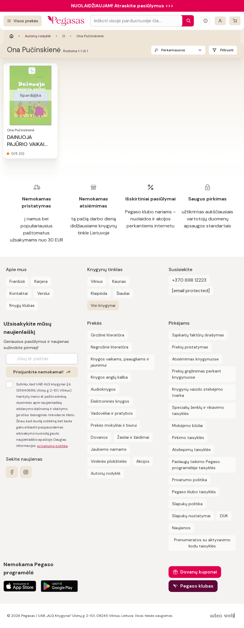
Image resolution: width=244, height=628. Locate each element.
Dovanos (99, 437)
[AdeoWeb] (223, 616)
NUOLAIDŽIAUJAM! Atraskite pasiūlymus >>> (122, 6)
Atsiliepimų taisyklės (191, 449)
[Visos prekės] (23, 21)
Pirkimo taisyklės (188, 437)
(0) (21, 153)
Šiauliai (123, 293)
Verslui (43, 293)
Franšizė (17, 281)
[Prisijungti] (220, 20)
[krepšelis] (234, 20)
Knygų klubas (22, 305)
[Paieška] (187, 21)
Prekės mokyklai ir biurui (114, 425)
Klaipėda (99, 293)
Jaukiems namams (109, 449)
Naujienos (181, 527)
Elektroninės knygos (110, 401)
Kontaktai (18, 293)
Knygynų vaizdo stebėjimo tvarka (197, 392)
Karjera (41, 281)
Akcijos (142, 461)
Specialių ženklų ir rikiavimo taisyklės (198, 410)
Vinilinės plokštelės (109, 461)
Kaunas (119, 281)
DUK (224, 515)
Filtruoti (226, 50)
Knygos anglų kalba (109, 377)
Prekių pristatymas (190, 347)
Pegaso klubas (196, 586)
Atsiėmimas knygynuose (195, 359)
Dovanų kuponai (198, 572)
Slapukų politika (187, 503)
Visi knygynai (103, 305)
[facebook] (12, 472)
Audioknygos (103, 389)
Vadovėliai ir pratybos (112, 413)
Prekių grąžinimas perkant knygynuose (196, 374)
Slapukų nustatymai (191, 515)
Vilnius (97, 281)
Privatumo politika (189, 479)
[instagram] (26, 472)
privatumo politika (52, 446)
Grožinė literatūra (107, 335)
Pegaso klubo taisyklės (194, 491)
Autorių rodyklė (38, 36)
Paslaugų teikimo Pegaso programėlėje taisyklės (196, 464)
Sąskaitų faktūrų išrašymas (198, 335)
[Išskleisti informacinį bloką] (205, 20)
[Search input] (136, 21)
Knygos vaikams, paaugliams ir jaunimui (120, 362)
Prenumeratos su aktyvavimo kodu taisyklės (202, 543)
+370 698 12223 (189, 280)
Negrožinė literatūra (109, 347)
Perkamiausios (173, 50)
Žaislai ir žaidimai (133, 437)
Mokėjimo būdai (187, 425)
